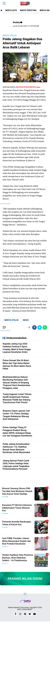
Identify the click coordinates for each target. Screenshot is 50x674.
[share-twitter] (39, 327)
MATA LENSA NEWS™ (25, 609)
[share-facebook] (34, 327)
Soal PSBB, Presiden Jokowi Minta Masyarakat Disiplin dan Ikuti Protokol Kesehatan (16, 541)
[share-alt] (29, 327)
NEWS (26, 320)
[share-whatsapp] (45, 327)
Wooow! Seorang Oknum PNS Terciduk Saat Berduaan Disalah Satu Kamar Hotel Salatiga (17, 491)
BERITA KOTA (11, 10)
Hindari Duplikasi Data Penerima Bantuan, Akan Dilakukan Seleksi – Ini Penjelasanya (17, 558)
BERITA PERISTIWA (28, 10)
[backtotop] (25, 594)
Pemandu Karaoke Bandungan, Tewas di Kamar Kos (16, 523)
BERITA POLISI (10, 35)
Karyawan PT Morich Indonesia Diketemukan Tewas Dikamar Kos (17, 508)
